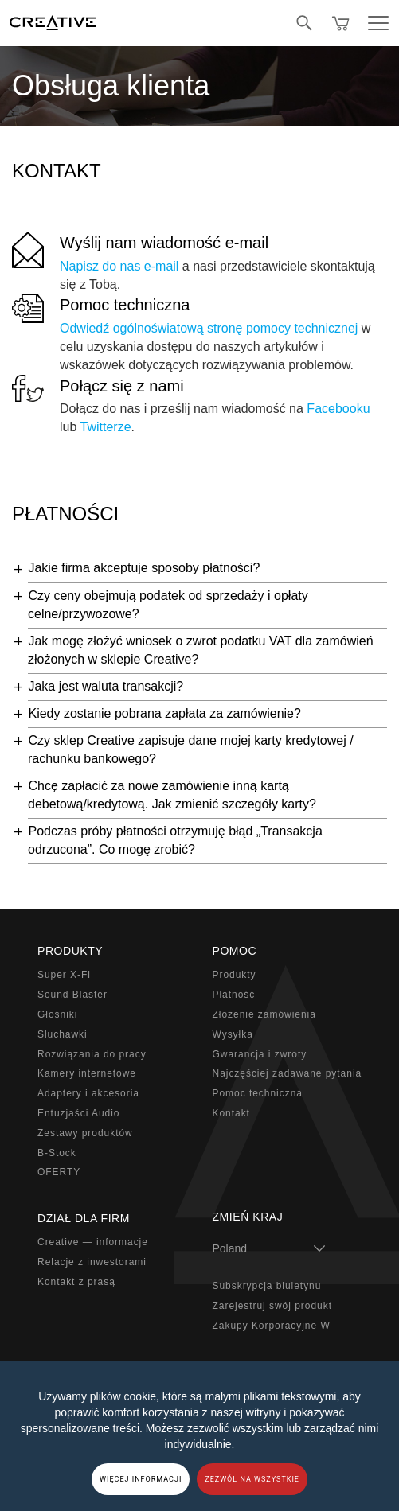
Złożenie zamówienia (264, 1014)
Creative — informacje (92, 1242)
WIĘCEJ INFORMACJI (141, 1479)
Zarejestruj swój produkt (272, 1305)
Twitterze (105, 427)
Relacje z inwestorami (92, 1262)
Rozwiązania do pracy (92, 1054)
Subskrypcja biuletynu (267, 1285)
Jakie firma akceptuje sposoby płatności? (144, 567)
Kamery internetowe (86, 1073)
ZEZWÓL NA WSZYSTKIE (252, 1479)
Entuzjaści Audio (78, 1113)
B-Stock (56, 1153)
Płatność (234, 994)
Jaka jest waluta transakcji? (105, 686)
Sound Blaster (72, 994)
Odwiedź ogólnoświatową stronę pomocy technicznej (209, 328)
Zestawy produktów (85, 1133)
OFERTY (58, 1172)
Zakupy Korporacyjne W (272, 1325)
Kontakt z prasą (76, 1281)
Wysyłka (233, 1034)
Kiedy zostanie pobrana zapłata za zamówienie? (164, 713)
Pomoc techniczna (125, 304)
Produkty (234, 974)
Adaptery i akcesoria (88, 1093)
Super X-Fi (64, 974)
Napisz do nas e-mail (119, 266)
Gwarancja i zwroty (260, 1054)
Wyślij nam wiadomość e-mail (164, 242)
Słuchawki (62, 1034)
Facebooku (338, 408)
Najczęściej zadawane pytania (287, 1073)
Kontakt (231, 1113)
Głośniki (57, 1014)
